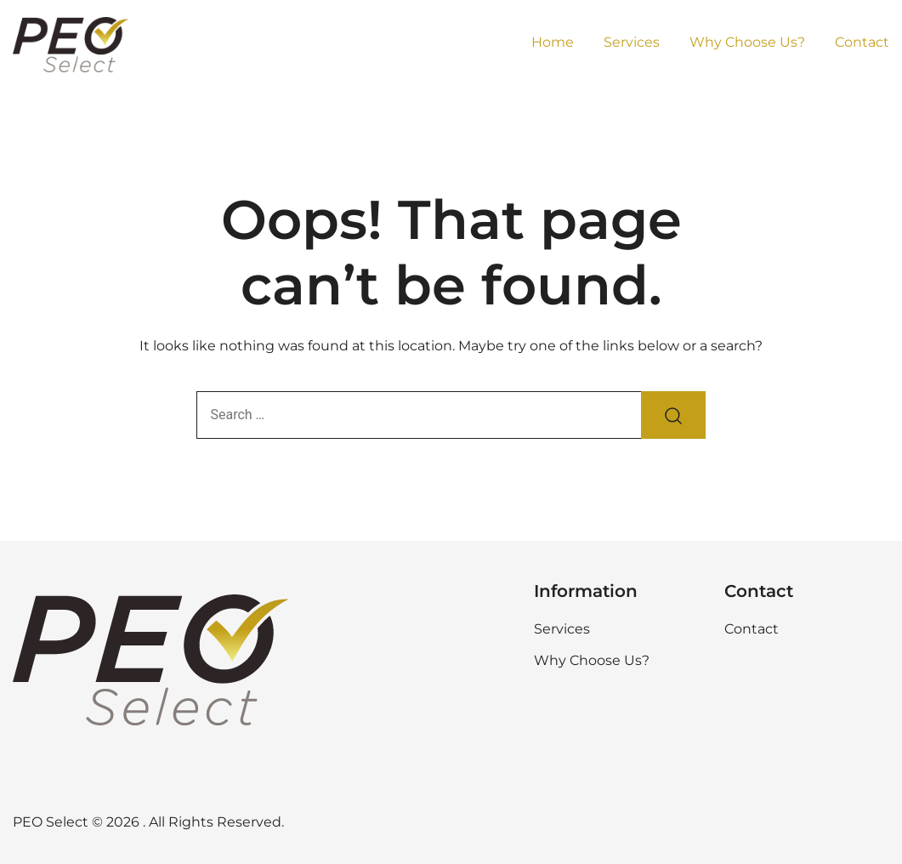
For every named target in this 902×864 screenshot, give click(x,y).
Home (552, 42)
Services (632, 42)
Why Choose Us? (747, 42)
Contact (862, 42)
